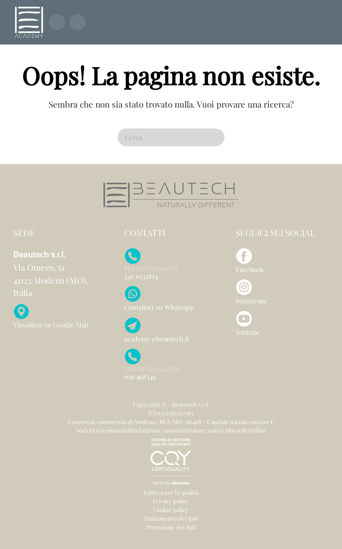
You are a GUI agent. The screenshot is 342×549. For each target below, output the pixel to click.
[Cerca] (171, 137)
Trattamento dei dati (171, 518)
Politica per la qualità (171, 492)
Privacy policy (171, 501)
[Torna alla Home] (29, 22)
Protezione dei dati (171, 527)
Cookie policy (171, 509)
